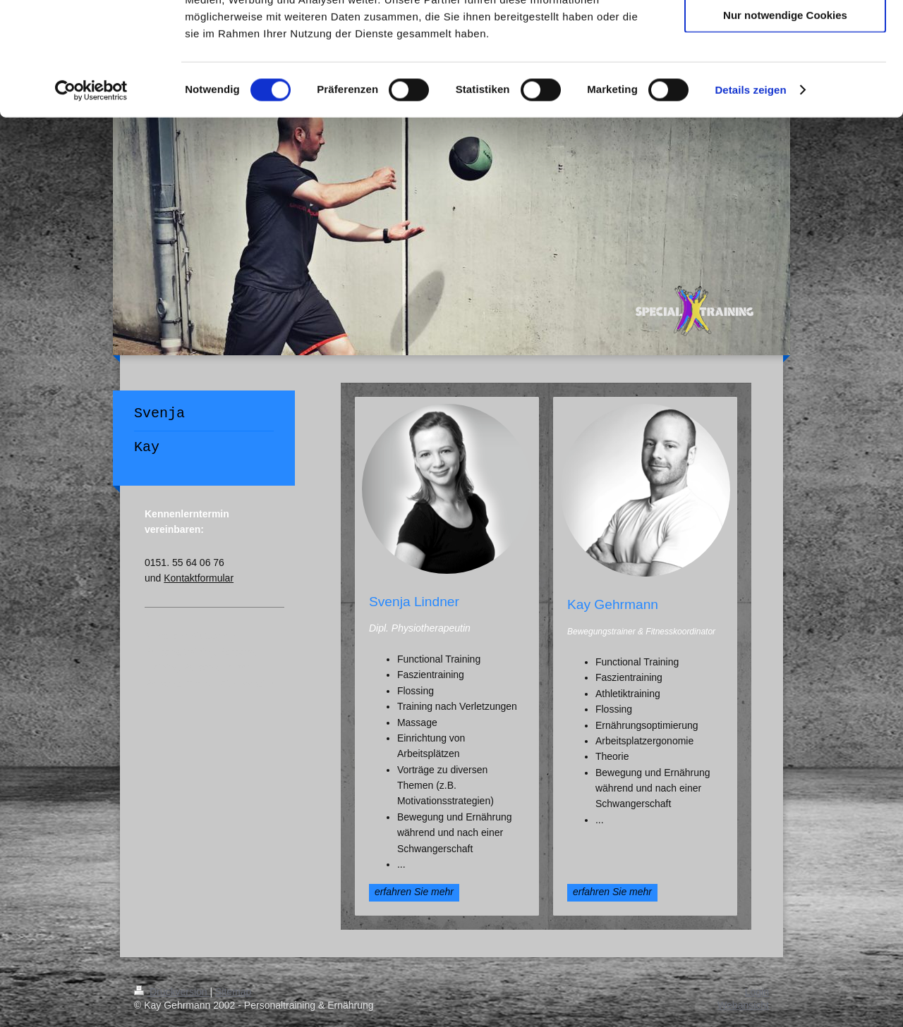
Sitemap (233, 991)
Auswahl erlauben (785, 76)
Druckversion (172, 991)
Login (757, 991)
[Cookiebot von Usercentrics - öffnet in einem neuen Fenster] (91, 193)
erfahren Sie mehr (414, 891)
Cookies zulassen (785, 35)
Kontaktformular (199, 578)
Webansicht (743, 1005)
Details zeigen (750, 193)
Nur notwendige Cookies (785, 117)
